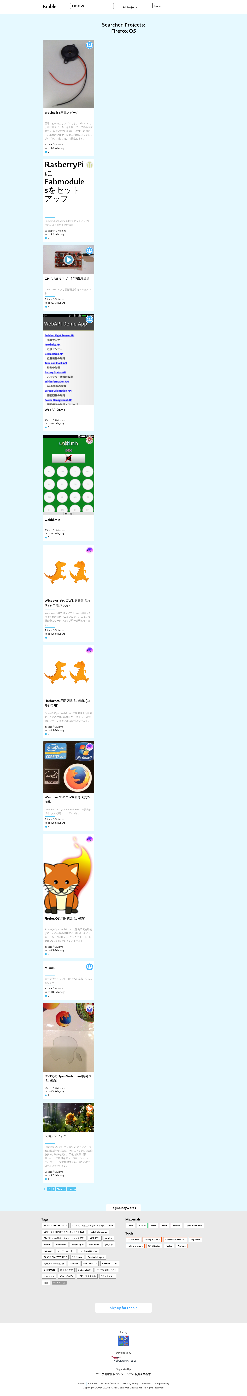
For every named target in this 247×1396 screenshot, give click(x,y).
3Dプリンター (107, 1276)
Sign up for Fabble (123, 1308)
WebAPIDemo (55, 410)
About (81, 1383)
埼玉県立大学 (66, 1270)
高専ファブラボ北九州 (54, 1264)
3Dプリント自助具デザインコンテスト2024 (92, 1226)
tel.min (50, 968)
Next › (61, 1189)
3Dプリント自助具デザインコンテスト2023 (64, 1238)
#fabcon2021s (90, 1264)
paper (164, 1226)
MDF (153, 1226)
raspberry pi (78, 1245)
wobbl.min (52, 520)
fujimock (48, 1251)
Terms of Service (110, 1383)
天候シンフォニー (57, 1136)
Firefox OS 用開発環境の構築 (65, 919)
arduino (108, 1238)
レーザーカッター (66, 1251)
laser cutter (133, 1240)
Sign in (157, 6)
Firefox (169, 1246)
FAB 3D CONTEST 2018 (55, 1226)
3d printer (195, 1240)
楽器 (46, 1283)
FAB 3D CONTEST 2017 (55, 1257)
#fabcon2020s (66, 1276)
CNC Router (154, 1246)
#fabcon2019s (85, 1270)
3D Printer (77, 1257)
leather (142, 1226)
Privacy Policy (130, 1383)
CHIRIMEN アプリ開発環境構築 (67, 279)
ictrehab (74, 1264)
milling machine (135, 1246)
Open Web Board (194, 1226)
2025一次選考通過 (87, 1276)
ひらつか (109, 1245)
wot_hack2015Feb (88, 1251)
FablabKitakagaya (96, 1257)
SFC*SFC (114, 1388)
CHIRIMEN (49, 1270)
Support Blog (162, 1383)
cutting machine (152, 1240)
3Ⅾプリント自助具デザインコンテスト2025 (64, 1232)
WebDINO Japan (133, 1388)
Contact (92, 1383)
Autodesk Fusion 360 (175, 1240)
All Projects (130, 7)
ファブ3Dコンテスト (106, 1270)
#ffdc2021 (95, 1238)
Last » (72, 1189)
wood (130, 1226)
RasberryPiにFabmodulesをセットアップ (65, 182)
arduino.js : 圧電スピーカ (62, 113)
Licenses (146, 1383)
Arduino (176, 1226)
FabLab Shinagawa (98, 1232)
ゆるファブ (49, 1276)
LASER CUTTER (109, 1264)
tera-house (94, 1245)
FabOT (47, 1245)
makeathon (61, 1245)
